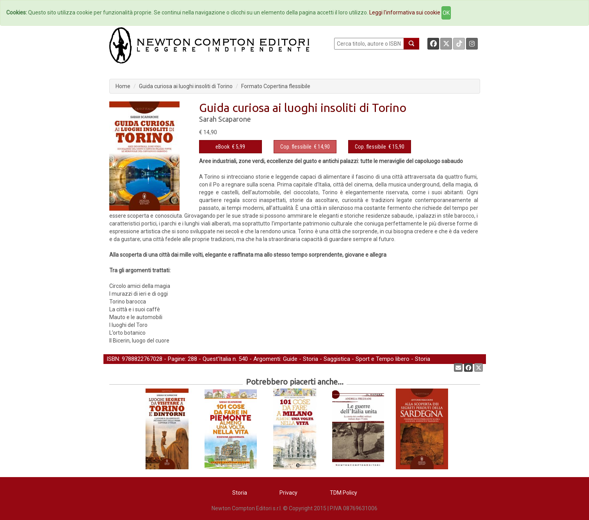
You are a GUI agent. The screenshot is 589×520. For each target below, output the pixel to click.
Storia (310, 358)
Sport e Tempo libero (382, 358)
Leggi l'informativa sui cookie (404, 12)
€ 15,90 (379, 147)
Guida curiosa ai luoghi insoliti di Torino (186, 86)
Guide (290, 358)
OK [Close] (446, 13)
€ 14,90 (305, 147)
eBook (222, 147)
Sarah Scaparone (225, 119)
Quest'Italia (217, 358)
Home (123, 86)
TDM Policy (343, 493)
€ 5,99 (230, 147)
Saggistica (337, 358)
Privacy (288, 493)
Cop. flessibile (295, 147)
